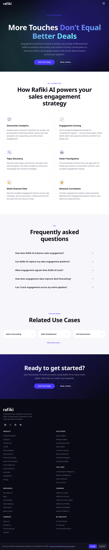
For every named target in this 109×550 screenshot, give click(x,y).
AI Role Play (7, 443)
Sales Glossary (8, 504)
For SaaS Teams (61, 522)
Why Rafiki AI (7, 493)
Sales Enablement (62, 454)
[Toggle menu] (104, 3)
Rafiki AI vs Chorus (62, 497)
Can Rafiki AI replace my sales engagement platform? (54, 263)
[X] (10, 425)
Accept (93, 546)
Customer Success (62, 451)
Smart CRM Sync (9, 469)
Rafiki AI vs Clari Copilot (64, 500)
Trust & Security (8, 529)
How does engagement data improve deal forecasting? (54, 280)
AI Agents (6, 440)
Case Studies (7, 500)
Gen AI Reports (8, 451)
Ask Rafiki (6, 473)
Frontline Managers (63, 458)
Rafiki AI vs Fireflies (63, 504)
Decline (102, 546)
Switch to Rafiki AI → (63, 511)
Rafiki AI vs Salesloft (63, 508)
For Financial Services (63, 529)
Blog (4, 497)
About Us (6, 522)
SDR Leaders (60, 447)
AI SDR (5, 447)
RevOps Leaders (61, 440)
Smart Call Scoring (9, 458)
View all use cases (54, 343)
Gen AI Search (8, 454)
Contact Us (7, 525)
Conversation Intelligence (65, 472)
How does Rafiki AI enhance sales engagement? (54, 254)
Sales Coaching (61, 479)
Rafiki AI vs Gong (62, 493)
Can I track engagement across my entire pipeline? (54, 289)
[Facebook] (15, 425)
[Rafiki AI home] (7, 3)
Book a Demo (66, 62)
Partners (6, 533)
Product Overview (9, 436)
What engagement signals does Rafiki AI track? (54, 271)
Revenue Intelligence (63, 476)
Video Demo (7, 508)
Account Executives (63, 443)
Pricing (5, 480)
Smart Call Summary (10, 462)
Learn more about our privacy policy (62, 546)
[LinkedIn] (5, 425)
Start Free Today (44, 62)
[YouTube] (20, 425)
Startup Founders (62, 462)
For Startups (60, 525)
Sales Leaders (61, 436)
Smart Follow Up (9, 465)
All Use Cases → (61, 483)
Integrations (7, 476)
